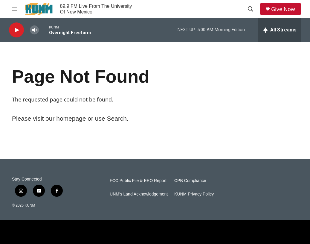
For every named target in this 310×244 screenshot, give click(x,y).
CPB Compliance (190, 180)
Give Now (283, 9)
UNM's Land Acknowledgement (139, 194)
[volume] (34, 30)
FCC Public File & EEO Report (138, 180)
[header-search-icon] (250, 9)
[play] (16, 30)
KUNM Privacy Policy (194, 194)
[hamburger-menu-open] (14, 9)
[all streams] (279, 30)
